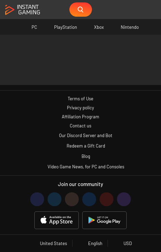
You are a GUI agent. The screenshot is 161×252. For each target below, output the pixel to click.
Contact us (80, 125)
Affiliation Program (80, 116)
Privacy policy (80, 107)
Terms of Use (80, 98)
